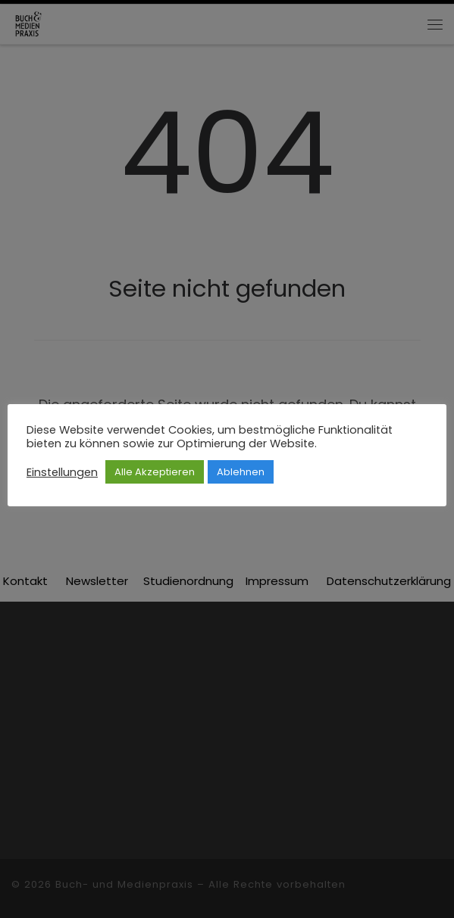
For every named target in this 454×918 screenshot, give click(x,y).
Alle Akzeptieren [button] (154, 472)
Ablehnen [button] (241, 472)
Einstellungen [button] (62, 472)
